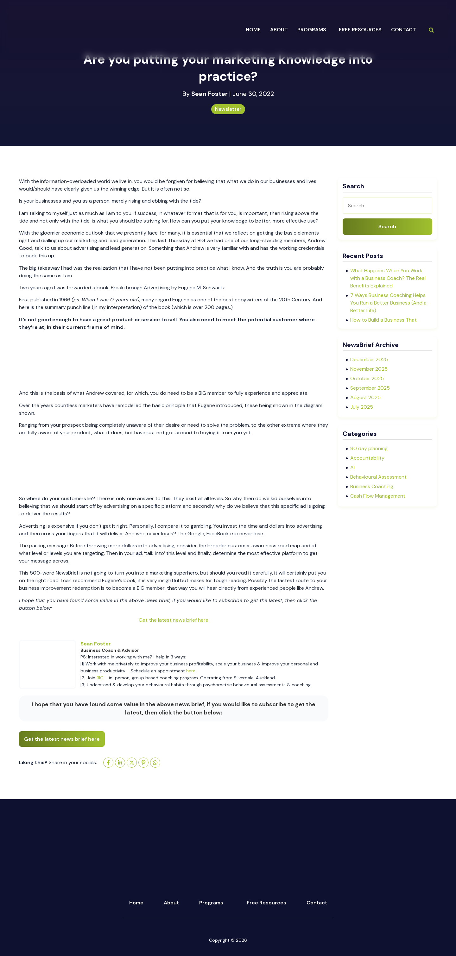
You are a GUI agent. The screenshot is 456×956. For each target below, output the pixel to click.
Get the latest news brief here (173, 620)
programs (311, 29)
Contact (403, 29)
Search (387, 226)
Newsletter (228, 109)
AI (352, 467)
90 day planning (369, 448)
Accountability (367, 458)
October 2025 (367, 378)
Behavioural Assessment (378, 477)
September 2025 (370, 388)
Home (253, 29)
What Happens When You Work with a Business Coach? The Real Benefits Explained (388, 278)
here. (191, 671)
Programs (211, 902)
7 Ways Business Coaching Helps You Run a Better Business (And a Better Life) (388, 303)
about (279, 29)
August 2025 (365, 397)
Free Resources (360, 29)
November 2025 (369, 369)
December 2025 (369, 359)
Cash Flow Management (377, 496)
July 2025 (361, 407)
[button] (313, 29)
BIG (100, 678)
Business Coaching (371, 486)
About (171, 902)
